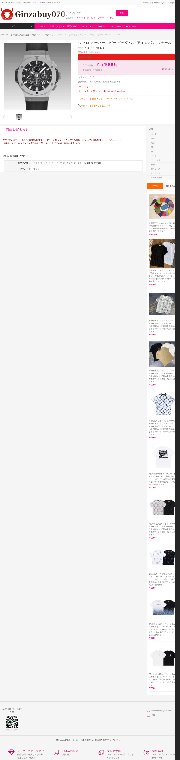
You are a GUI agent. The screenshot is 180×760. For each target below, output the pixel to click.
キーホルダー (156, 178)
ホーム (42, 26)
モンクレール (132, 26)
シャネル (102, 26)
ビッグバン (91, 18)
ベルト (153, 156)
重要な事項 (72, 26)
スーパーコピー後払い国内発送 (15, 34)
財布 (153, 138)
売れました (168, 69)
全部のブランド (57, 26)
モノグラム (81, 18)
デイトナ (113, 18)
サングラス (155, 173)
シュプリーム (117, 26)
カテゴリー (21, 26)
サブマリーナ (103, 18)
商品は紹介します (17, 129)
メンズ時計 (43, 34)
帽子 (153, 165)
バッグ (153, 134)
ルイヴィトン (87, 26)
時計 (34, 34)
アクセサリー (156, 160)
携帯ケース (155, 169)
